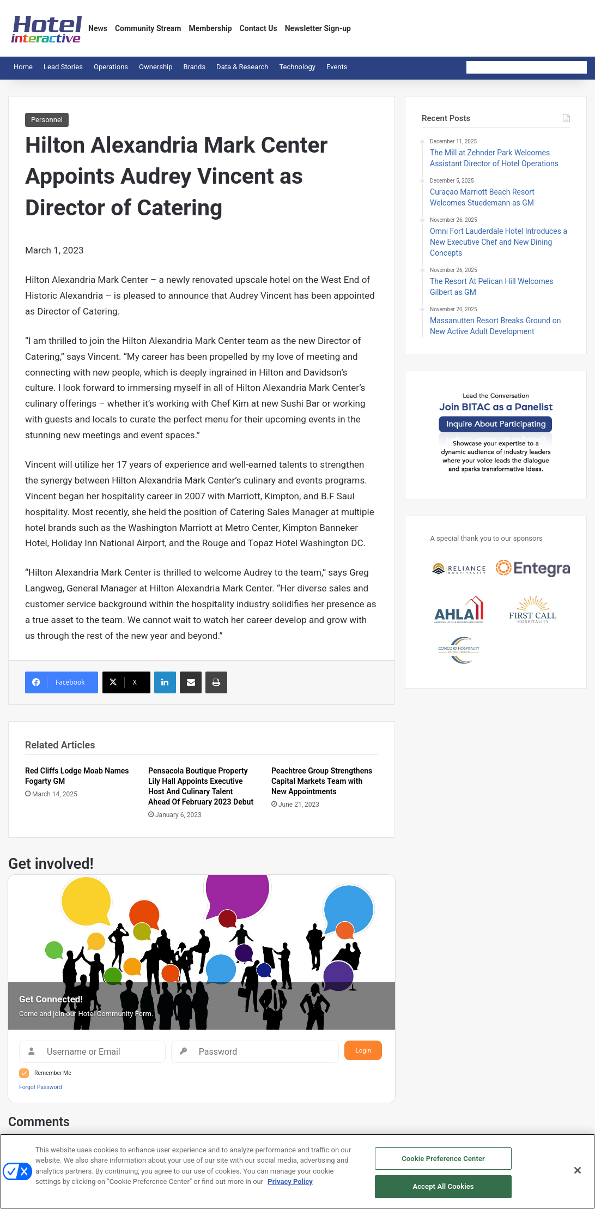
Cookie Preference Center (443, 1159)
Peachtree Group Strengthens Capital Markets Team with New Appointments (321, 781)
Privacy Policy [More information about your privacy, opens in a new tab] (290, 1182)
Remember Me (52, 1073)
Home (23, 67)
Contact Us (258, 28)
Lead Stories (63, 67)
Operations (111, 67)
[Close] (578, 1171)
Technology (297, 67)
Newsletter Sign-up (318, 28)
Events (336, 67)
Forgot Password (40, 1087)
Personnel (47, 120)
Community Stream (148, 28)
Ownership (156, 67)
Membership (210, 28)
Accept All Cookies (442, 1187)
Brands (195, 67)
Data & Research (242, 67)
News (97, 28)
